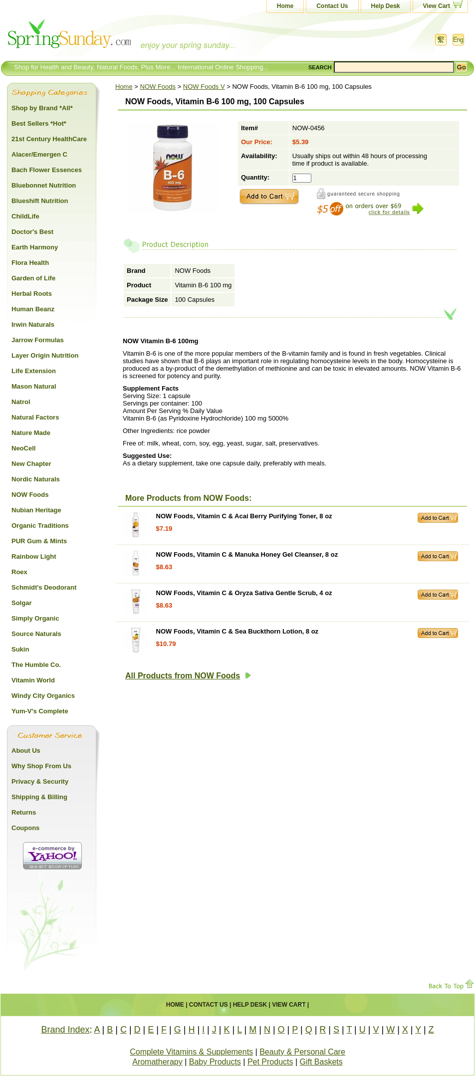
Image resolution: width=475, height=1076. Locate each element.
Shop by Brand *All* (42, 108)
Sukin (20, 649)
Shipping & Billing (39, 797)
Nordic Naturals (35, 479)
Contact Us (332, 5)
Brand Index (65, 1030)
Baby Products (215, 1062)
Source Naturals (36, 634)
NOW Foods (158, 86)
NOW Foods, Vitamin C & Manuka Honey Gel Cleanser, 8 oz (247, 554)
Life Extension (33, 371)
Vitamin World (33, 680)
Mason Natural (33, 386)
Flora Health (30, 262)
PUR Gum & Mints (39, 541)
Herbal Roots (31, 293)
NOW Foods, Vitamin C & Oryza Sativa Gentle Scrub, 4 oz (244, 593)
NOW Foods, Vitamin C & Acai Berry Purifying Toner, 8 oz (244, 516)
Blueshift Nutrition (39, 201)
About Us (25, 750)
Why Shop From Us (41, 766)
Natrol (20, 402)
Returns (23, 812)
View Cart (436, 5)
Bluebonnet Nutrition (43, 185)
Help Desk (385, 5)
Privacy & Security (39, 781)
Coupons (25, 828)
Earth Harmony (34, 247)
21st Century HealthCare (49, 139)
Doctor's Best (32, 231)
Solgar (21, 603)
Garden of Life (33, 278)
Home (285, 5)
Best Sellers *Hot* (38, 123)
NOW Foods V (204, 86)
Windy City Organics (43, 695)
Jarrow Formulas (37, 340)
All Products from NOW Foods (188, 675)
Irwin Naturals (32, 324)
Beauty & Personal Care (302, 1052)
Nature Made (30, 432)
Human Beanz (32, 309)
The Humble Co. (36, 664)
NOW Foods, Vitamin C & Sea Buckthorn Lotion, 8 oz (237, 631)
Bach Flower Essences (46, 170)
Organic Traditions (40, 525)
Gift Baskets (321, 1062)
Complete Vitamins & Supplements (191, 1052)
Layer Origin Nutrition (44, 355)
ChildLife (25, 216)
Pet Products (270, 1062)
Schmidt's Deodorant (43, 587)
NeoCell (23, 448)
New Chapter (31, 463)
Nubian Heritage (36, 510)
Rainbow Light (33, 556)
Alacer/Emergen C (39, 154)
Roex (19, 572)
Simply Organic (35, 618)
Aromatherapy (157, 1062)
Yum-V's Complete (39, 711)
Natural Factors (35, 417)
